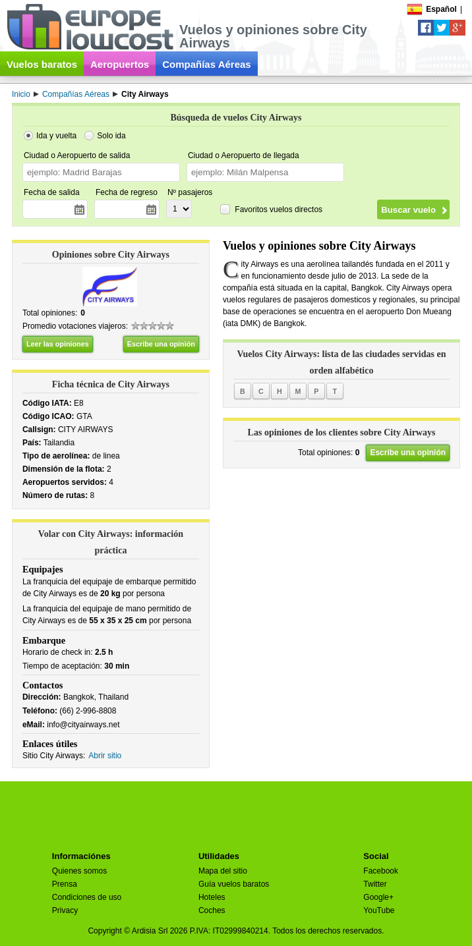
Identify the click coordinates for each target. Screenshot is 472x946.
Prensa (64, 884)
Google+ (378, 897)
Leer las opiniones (57, 344)
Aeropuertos (119, 64)
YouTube (378, 910)
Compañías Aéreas (206, 64)
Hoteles (211, 897)
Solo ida (111, 135)
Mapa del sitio (222, 871)
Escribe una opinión (161, 344)
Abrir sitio (104, 755)
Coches (211, 910)
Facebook (380, 871)
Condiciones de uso (86, 897)
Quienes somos (79, 871)
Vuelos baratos (42, 64)
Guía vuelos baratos (233, 884)
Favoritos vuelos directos (278, 209)
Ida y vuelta (56, 135)
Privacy (65, 910)
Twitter (374, 884)
